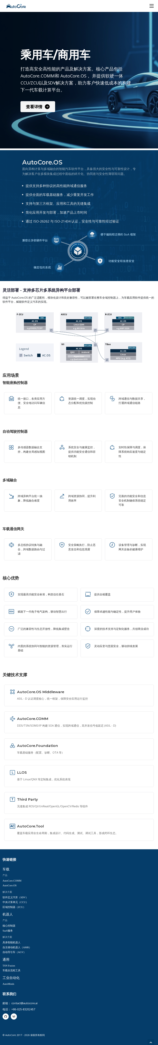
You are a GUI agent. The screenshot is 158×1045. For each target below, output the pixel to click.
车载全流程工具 (11, 970)
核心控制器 (9, 925)
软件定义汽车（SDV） (15, 897)
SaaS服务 (8, 930)
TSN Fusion (9, 965)
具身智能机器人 (11, 942)
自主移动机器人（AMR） (17, 947)
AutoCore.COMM (12, 880)
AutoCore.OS (10, 885)
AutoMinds (8, 984)
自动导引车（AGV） (14, 952)
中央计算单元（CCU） (15, 902)
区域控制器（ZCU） (14, 907)
